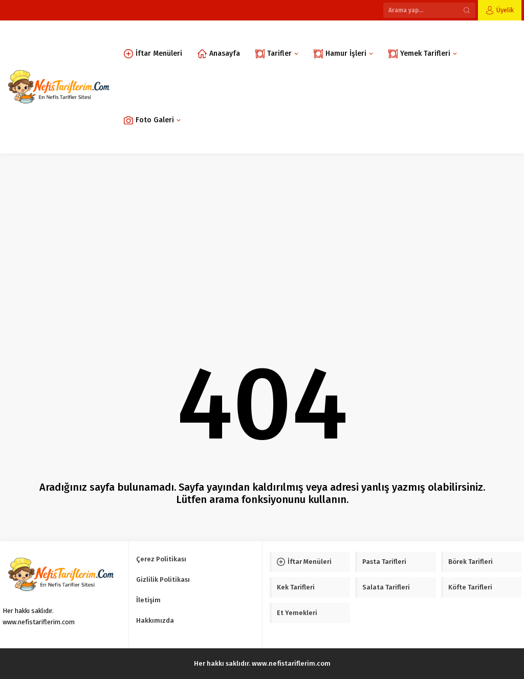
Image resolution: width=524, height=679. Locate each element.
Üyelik (505, 10)
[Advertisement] (262, 230)
